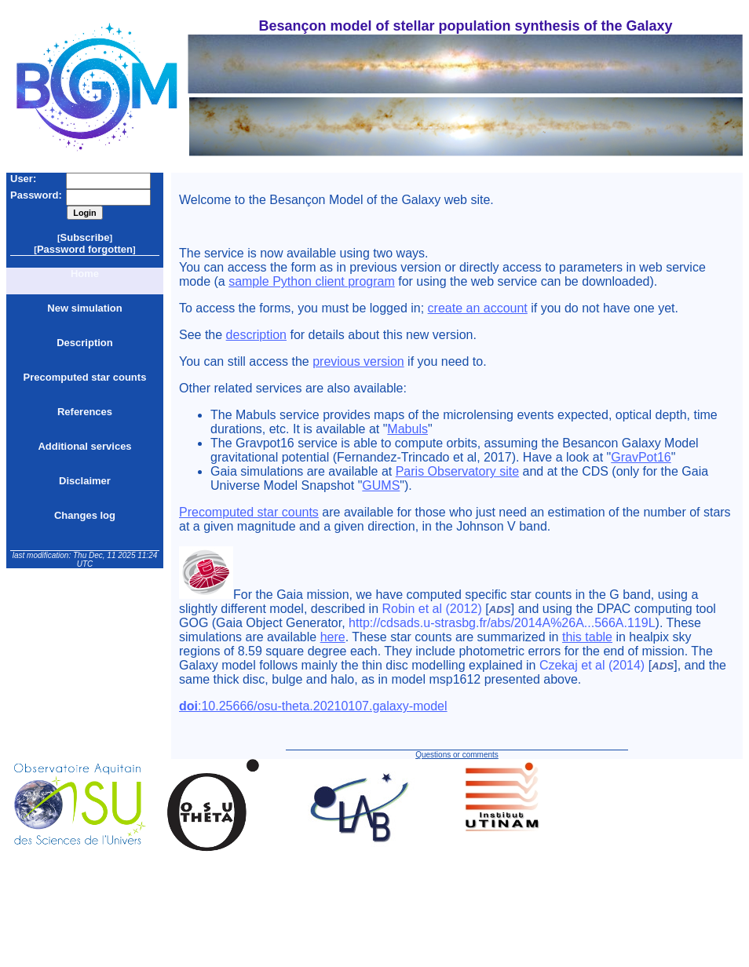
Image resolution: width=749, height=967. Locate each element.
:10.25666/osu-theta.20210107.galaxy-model (313, 706)
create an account (478, 308)
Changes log (84, 515)
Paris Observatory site (457, 471)
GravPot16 (640, 457)
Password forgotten (85, 249)
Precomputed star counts (85, 377)
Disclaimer (85, 481)
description (256, 334)
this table (587, 637)
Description (85, 342)
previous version (358, 361)
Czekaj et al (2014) (592, 665)
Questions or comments (457, 754)
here (332, 637)
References (84, 412)
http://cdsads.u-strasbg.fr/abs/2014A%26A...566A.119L (502, 622)
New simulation (84, 308)
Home (85, 273)
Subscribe (85, 237)
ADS (500, 609)
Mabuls (407, 429)
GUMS (381, 485)
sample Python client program (311, 281)
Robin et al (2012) (432, 608)
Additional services (84, 446)
